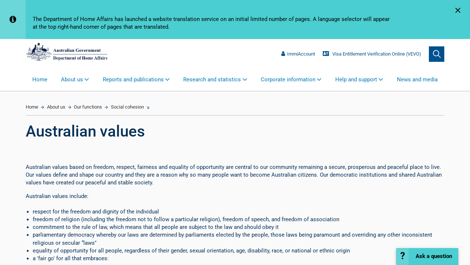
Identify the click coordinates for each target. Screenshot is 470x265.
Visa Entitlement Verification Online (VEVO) (372, 54)
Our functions (88, 107)
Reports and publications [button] (133, 79)
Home (39, 79)
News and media (417, 79)
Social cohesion (127, 107)
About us (56, 107)
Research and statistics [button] (212, 79)
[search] (436, 54)
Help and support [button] (356, 79)
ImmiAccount (298, 54)
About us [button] (72, 79)
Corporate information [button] (288, 79)
